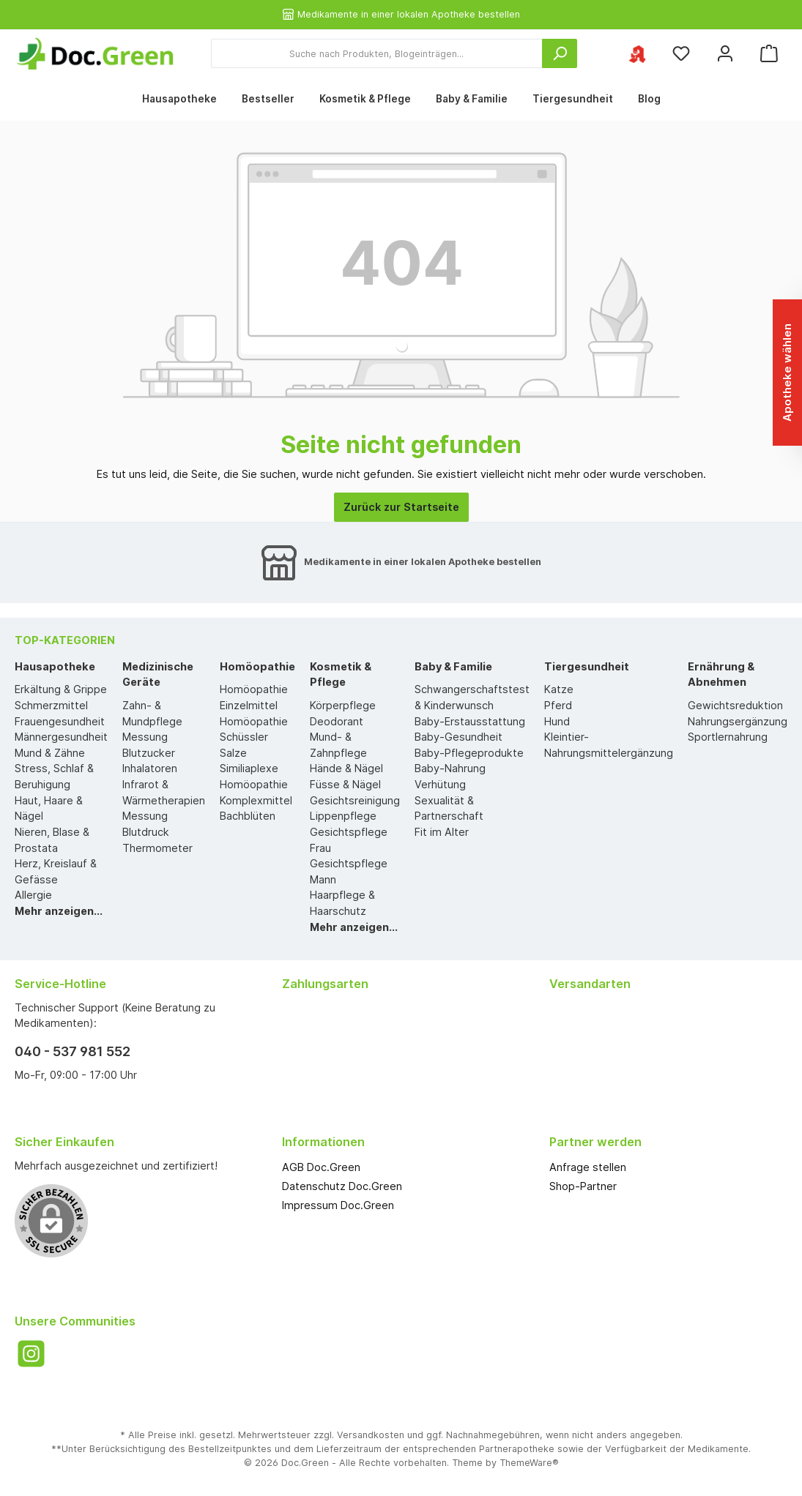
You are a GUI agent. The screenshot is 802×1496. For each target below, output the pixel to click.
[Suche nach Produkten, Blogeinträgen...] (377, 53)
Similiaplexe (249, 768)
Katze (558, 689)
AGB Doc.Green (321, 1167)
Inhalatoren (149, 768)
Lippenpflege (343, 815)
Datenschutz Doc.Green (342, 1186)
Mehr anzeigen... (59, 911)
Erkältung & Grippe (61, 689)
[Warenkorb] (769, 54)
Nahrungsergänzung (737, 721)
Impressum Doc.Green (338, 1205)
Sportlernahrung (728, 736)
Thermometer (157, 848)
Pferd (558, 705)
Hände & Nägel (346, 768)
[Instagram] (31, 1353)
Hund (557, 721)
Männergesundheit (61, 736)
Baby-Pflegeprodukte (469, 753)
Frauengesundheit (60, 721)
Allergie (33, 895)
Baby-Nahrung (450, 768)
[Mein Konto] (725, 54)
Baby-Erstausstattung (470, 721)
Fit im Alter (442, 832)
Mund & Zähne (50, 753)
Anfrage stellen (587, 1167)
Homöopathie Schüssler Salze (254, 737)
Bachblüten (247, 815)
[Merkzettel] (681, 54)
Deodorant (336, 721)
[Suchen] (559, 53)
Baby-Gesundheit (458, 736)
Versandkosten (370, 1434)
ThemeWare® (529, 1462)
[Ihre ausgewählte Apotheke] (637, 54)
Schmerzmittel (51, 705)
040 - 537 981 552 (72, 1051)
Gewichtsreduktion (735, 705)
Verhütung (440, 784)
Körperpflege (343, 705)
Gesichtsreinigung (355, 800)
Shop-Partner (583, 1186)
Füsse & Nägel (345, 784)
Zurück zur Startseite (401, 507)
